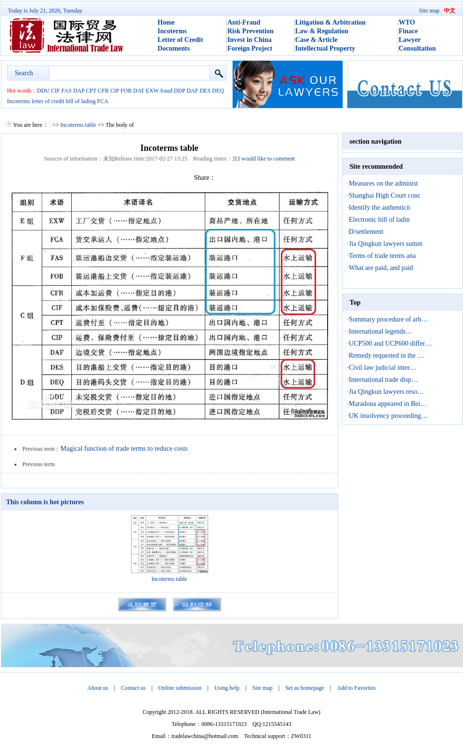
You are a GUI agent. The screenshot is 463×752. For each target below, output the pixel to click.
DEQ (218, 90)
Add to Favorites (356, 688)
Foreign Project (249, 48)
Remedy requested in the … (386, 355)
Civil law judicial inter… (382, 367)
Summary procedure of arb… (388, 319)
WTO (407, 22)
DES (205, 90)
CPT (91, 90)
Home (166, 22)
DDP (179, 90)
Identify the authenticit (379, 207)
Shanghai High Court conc (385, 195)
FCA (102, 101)
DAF (192, 90)
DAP (79, 90)
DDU (43, 90)
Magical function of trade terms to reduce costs (124, 448)
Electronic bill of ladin (379, 219)
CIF (55, 90)
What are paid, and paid (381, 267)
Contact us (133, 688)
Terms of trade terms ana (382, 255)
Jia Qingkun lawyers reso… (386, 391)
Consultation (417, 48)
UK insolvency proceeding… (388, 415)
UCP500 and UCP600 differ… (390, 343)
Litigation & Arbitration (330, 22)
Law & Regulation (321, 31)
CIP (114, 90)
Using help (226, 688)
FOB (126, 90)
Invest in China (249, 39)
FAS (67, 90)
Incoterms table (78, 124)
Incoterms (172, 31)
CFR (103, 90)
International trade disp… (383, 379)
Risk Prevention (250, 31)
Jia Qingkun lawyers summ (386, 243)
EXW (152, 90)
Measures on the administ (383, 183)
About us (97, 688)
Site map (429, 10)
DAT (138, 90)
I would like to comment (266, 158)
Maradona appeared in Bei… (388, 403)
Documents (174, 48)
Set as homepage (304, 688)
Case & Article (316, 39)
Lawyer (410, 39)
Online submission (180, 688)
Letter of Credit (180, 39)
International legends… (380, 331)
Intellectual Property (325, 48)
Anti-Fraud (243, 22)
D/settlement (366, 231)
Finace (408, 31)
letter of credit (47, 101)
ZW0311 (301, 736)
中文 (449, 10)
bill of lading (80, 101)
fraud (166, 90)
